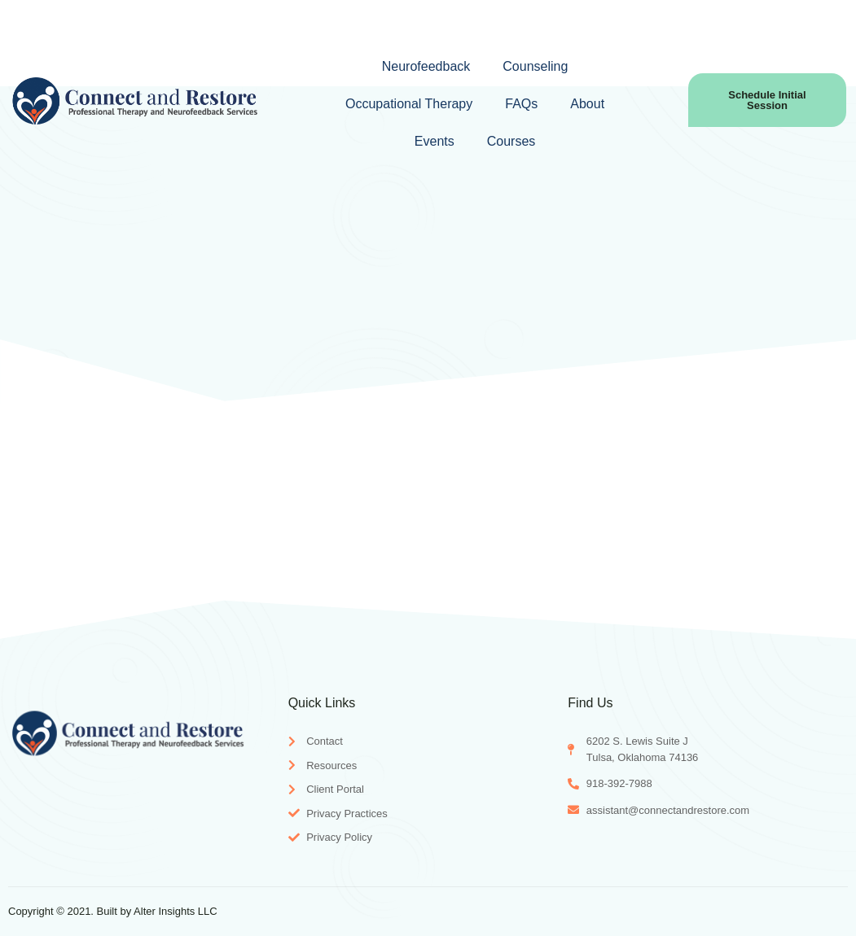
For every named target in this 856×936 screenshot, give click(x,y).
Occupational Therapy (408, 104)
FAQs (521, 104)
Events (434, 141)
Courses (511, 141)
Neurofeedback (426, 66)
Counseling (535, 66)
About (587, 104)
